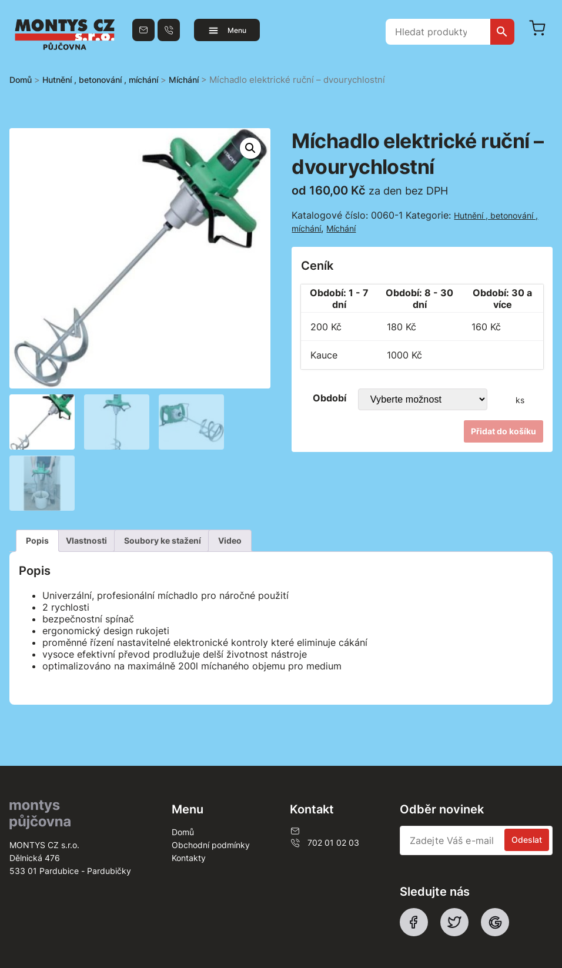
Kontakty (189, 858)
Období (329, 398)
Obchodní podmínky (211, 845)
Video (230, 540)
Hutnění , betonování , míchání (100, 80)
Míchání (184, 80)
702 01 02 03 (324, 843)
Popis (37, 540)
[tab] (37, 541)
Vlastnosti (86, 540)
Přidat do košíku (503, 431)
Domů (20, 80)
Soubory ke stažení (162, 540)
